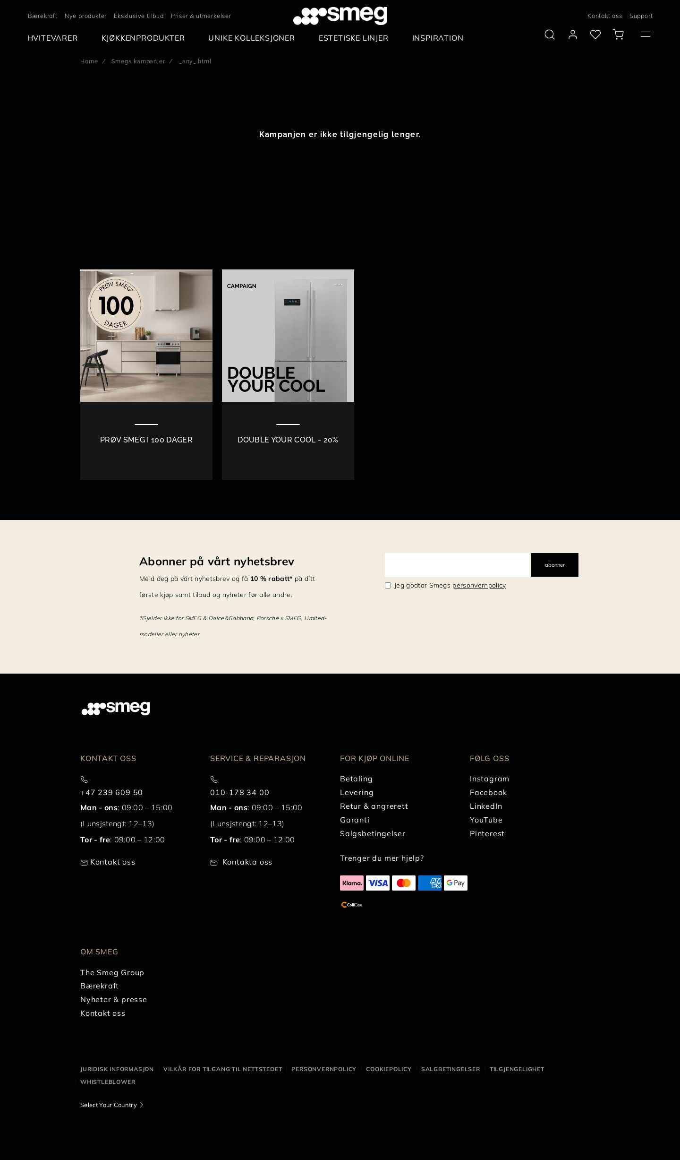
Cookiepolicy (389, 1069)
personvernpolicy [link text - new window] (479, 585)
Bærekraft (43, 15)
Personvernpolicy (324, 1069)
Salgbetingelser (450, 1069)
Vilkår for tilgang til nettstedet (222, 1069)
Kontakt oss (604, 15)
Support (641, 15)
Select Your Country (108, 1104)
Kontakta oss (247, 861)
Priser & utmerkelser (201, 15)
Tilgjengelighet (517, 1069)
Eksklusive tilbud (139, 15)
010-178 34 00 (239, 792)
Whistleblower (107, 1081)
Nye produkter (86, 15)
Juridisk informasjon (117, 1069)
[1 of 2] (146, 375)
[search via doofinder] (550, 34)
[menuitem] (55, 38)
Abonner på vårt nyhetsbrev (216, 561)
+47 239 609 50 (111, 792)
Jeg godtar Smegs (450, 585)
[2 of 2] (288, 375)
